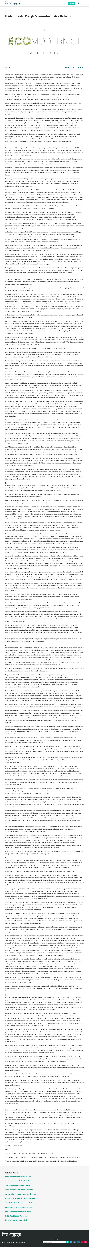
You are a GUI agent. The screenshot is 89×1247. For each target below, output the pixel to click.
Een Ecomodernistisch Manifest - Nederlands (21, 1181)
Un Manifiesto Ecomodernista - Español (19, 1211)
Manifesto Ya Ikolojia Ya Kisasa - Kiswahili (20, 1198)
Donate (71, 3)
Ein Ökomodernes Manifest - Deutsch (18, 1185)
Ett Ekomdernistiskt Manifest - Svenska (19, 1190)
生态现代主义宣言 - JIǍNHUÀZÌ (16, 1220)
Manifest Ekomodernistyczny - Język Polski (20, 1194)
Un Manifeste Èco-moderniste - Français (19, 1207)
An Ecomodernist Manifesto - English (18, 1176)
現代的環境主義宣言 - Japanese (16, 1216)
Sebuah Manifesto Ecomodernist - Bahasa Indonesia (23, 1203)
